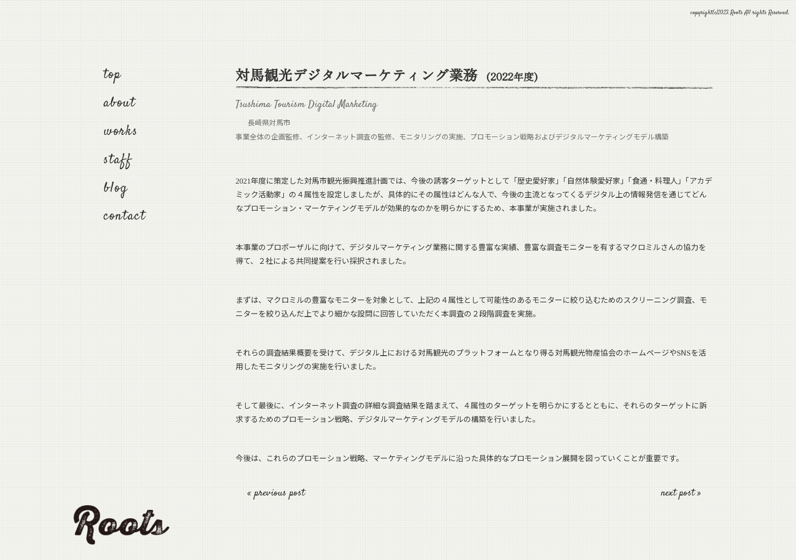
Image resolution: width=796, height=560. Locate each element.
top (112, 74)
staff (118, 160)
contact (125, 216)
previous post (279, 493)
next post (679, 493)
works (121, 131)
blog (116, 188)
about (120, 103)
